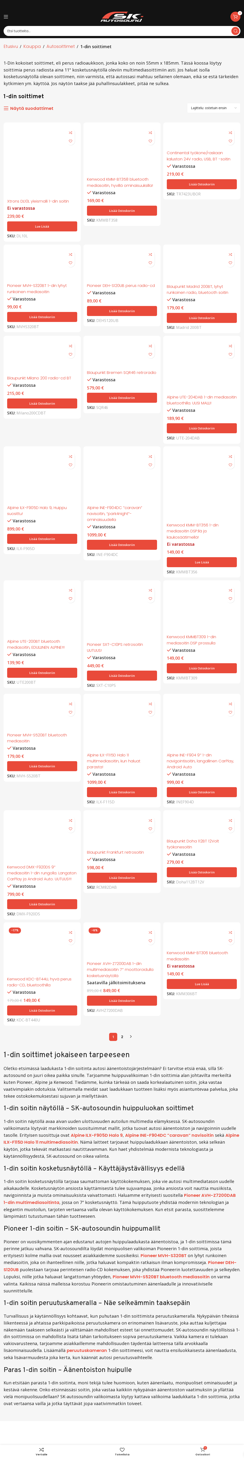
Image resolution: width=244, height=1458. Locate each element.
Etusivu (11, 46)
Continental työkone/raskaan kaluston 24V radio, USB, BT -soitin (199, 158)
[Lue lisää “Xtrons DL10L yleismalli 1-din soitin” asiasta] (41, 231)
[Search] (122, 31)
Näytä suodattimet (31, 108)
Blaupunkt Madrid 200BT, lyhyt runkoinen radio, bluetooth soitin (202, 295)
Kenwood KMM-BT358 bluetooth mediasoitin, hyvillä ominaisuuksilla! (122, 184)
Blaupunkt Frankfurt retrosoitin (120, 869)
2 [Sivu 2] (122, 1060)
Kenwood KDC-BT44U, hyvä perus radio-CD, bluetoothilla (38, 1006)
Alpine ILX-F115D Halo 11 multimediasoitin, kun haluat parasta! (117, 776)
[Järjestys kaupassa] (213, 108)
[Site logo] (122, 16)
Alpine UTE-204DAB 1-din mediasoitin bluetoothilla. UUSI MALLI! (200, 410)
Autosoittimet (60, 46)
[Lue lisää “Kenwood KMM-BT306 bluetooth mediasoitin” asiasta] (202, 1008)
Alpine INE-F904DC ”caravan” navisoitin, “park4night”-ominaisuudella (118, 527)
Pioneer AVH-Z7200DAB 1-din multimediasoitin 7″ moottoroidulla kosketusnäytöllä (117, 996)
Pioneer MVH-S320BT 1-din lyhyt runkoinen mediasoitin (40, 295)
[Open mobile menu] (6, 16)
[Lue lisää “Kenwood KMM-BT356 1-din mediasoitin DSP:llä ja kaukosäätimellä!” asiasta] (202, 576)
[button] (122, 216)
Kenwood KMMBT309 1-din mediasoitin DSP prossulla (195, 654)
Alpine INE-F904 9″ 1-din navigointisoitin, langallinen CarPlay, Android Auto (196, 776)
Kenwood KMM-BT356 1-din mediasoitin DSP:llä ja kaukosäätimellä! (197, 545)
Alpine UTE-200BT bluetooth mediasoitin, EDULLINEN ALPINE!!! (39, 659)
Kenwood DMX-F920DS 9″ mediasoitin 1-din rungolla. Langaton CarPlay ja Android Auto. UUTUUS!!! (38, 893)
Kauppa (32, 46)
